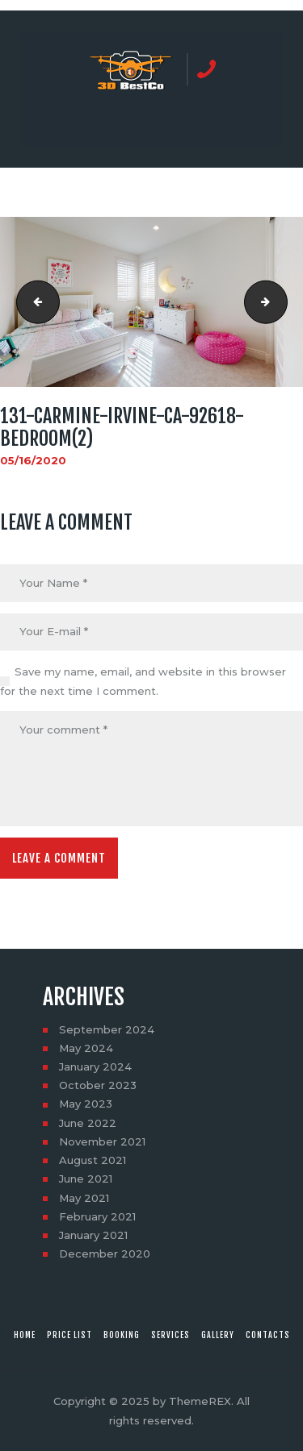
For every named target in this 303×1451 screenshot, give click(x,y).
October (98, 1085)
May (86, 1047)
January (95, 1066)
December (104, 1253)
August (92, 1160)
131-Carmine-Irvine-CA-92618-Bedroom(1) (33, 302)
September (106, 1029)
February (97, 1216)
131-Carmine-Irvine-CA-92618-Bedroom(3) (282, 302)
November (102, 1141)
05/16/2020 (33, 460)
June (87, 1122)
